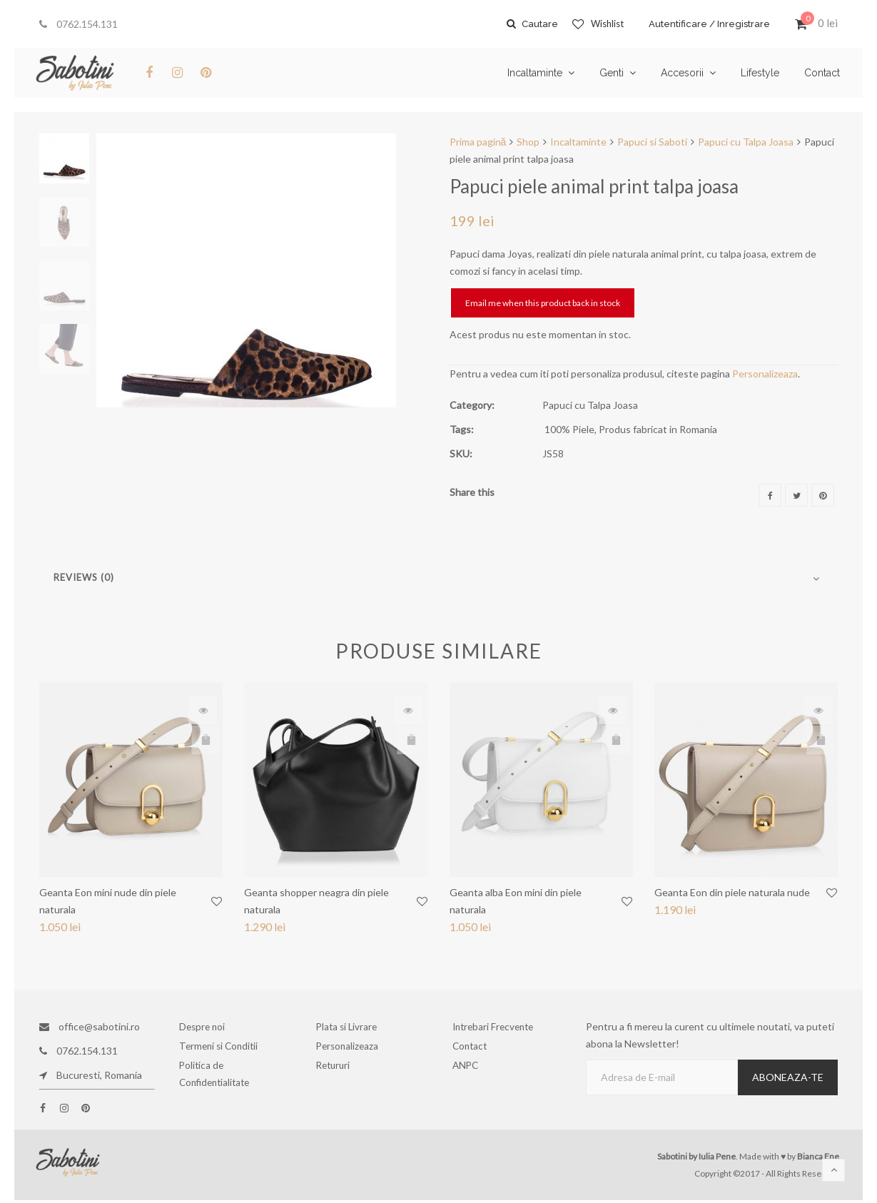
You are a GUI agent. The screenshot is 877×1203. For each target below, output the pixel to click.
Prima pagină (478, 142)
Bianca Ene (818, 1156)
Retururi (339, 1075)
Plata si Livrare (350, 1026)
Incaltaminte (578, 142)
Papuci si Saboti (652, 142)
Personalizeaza (765, 373)
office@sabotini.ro (89, 1026)
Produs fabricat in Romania (658, 429)
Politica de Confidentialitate (219, 1083)
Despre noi (207, 1026)
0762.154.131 (78, 24)
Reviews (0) (84, 577)
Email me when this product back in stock (542, 303)
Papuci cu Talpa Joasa (746, 142)
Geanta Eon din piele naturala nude (732, 892)
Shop (528, 142)
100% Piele (569, 429)
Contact (475, 1050)
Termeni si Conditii (223, 1050)
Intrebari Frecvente (497, 1026)
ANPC (471, 1075)
